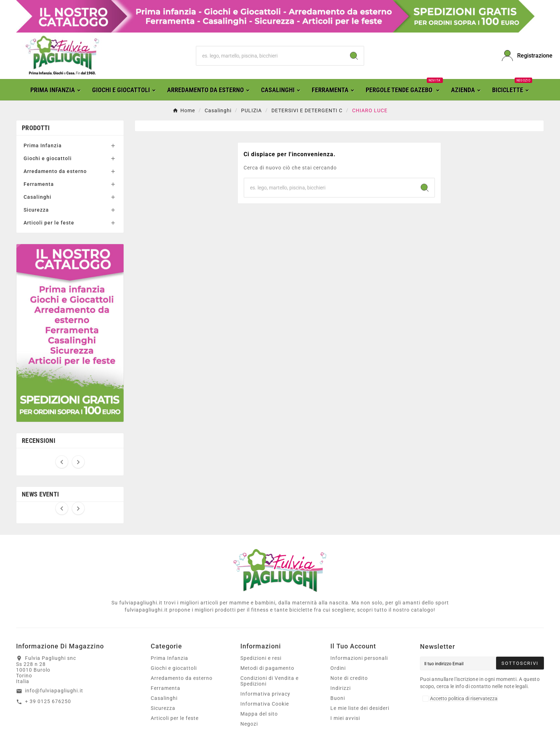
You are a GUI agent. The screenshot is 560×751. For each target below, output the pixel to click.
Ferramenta (39, 184)
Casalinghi (37, 197)
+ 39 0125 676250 (48, 701)
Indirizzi (340, 688)
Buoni (337, 698)
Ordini (338, 668)
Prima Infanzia (43, 145)
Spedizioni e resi (260, 658)
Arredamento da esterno (55, 171)
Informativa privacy (265, 694)
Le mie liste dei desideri (359, 708)
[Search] (354, 56)
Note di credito (349, 678)
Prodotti (36, 128)
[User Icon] (523, 55)
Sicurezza (36, 210)
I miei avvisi (345, 718)
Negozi (249, 724)
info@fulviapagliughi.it (54, 690)
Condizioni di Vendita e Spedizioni (269, 681)
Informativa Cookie (264, 704)
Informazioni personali (359, 658)
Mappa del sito (259, 714)
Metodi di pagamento (267, 668)
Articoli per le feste (49, 223)
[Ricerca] (270, 55)
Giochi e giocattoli (48, 158)
